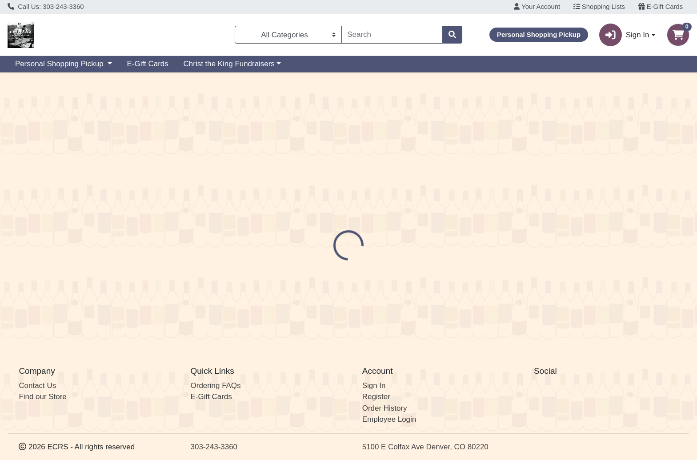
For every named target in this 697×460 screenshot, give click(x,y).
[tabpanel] (493, 224)
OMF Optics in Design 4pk (367, 306)
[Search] (392, 35)
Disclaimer (359, 175)
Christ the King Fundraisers (229, 64)
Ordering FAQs (216, 385)
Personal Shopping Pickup (60, 64)
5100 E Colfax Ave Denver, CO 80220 (425, 447)
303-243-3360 (214, 447)
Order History (384, 408)
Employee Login (389, 420)
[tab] (316, 175)
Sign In (374, 385)
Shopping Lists (599, 6)
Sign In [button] (624, 35)
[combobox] (392, 35)
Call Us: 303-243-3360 (46, 6)
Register (376, 397)
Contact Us (37, 385)
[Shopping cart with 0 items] (678, 35)
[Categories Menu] (288, 35)
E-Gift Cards (660, 6)
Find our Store (42, 397)
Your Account (537, 6)
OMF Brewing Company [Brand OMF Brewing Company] (421, 210)
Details (316, 175)
